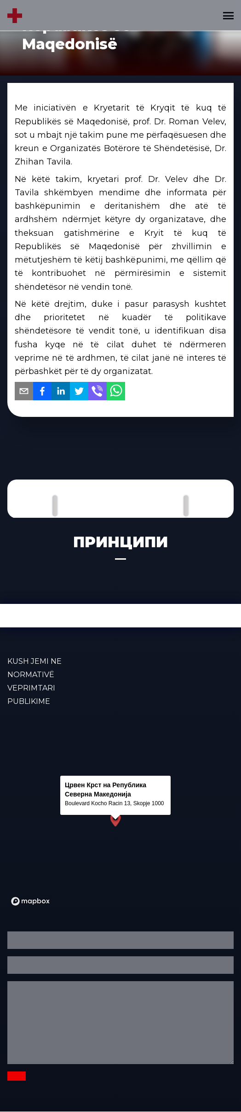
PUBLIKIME (28, 701)
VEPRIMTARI (31, 688)
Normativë (30, 674)
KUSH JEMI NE (34, 661)
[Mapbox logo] (30, 901)
